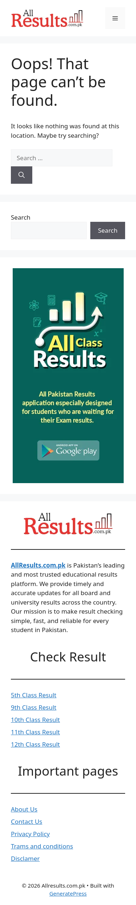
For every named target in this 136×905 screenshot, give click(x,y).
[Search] (21, 175)
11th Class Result (35, 732)
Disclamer (25, 858)
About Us (24, 809)
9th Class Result (34, 707)
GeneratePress (68, 893)
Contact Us (26, 821)
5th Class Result (34, 695)
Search (20, 217)
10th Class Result (35, 719)
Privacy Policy (30, 834)
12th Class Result (35, 744)
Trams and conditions (42, 846)
